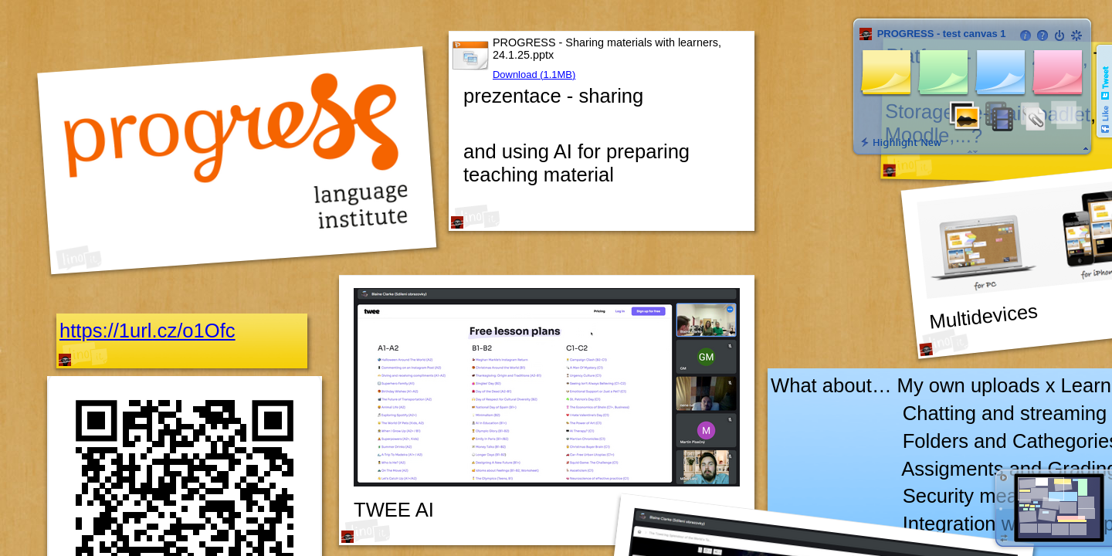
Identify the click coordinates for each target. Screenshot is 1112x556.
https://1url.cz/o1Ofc (147, 330)
